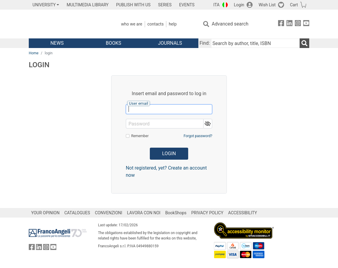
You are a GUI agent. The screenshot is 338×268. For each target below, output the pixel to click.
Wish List (267, 4)
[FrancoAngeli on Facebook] (281, 24)
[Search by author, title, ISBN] (255, 43)
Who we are (131, 24)
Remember (140, 136)
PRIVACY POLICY (207, 212)
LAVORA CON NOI (144, 212)
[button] (207, 123)
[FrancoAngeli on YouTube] (306, 24)
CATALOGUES (77, 212)
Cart (294, 4)
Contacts (155, 24)
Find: (205, 43)
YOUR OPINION (45, 212)
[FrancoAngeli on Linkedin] (289, 24)
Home (33, 53)
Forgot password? (198, 136)
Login (239, 4)
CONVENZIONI (108, 212)
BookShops (175, 212)
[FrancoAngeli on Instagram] (298, 24)
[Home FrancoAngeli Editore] (68, 24)
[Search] (304, 43)
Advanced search (230, 24)
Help (172, 24)
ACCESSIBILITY (242, 212)
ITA (216, 4)
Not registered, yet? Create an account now (166, 171)
